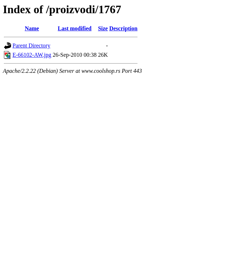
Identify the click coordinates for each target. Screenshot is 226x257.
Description (123, 28)
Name (32, 28)
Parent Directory (31, 45)
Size (103, 28)
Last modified (75, 28)
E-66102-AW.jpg (31, 55)
